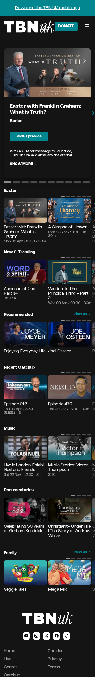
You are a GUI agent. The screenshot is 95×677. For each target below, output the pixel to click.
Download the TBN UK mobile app (47, 8)
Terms (54, 667)
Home (9, 651)
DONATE (66, 26)
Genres (11, 667)
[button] (7, 181)
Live (7, 659)
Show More (23, 164)
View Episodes (29, 136)
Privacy (55, 659)
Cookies (55, 651)
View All (82, 314)
